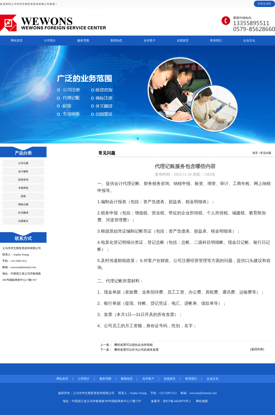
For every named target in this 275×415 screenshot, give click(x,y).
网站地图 (202, 401)
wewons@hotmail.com (23, 267)
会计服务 (23, 171)
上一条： (126, 344)
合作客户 (149, 40)
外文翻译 (23, 212)
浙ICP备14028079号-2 (177, 401)
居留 (23, 196)
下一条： (129, 349)
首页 (255, 152)
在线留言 (183, 40)
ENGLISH (264, 3)
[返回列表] (257, 349)
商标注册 (23, 204)
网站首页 (17, 40)
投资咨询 (23, 179)
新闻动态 (116, 40)
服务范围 (83, 40)
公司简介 (50, 40)
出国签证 (23, 220)
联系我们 (216, 40)
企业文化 (249, 40)
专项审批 (23, 187)
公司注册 (23, 163)
